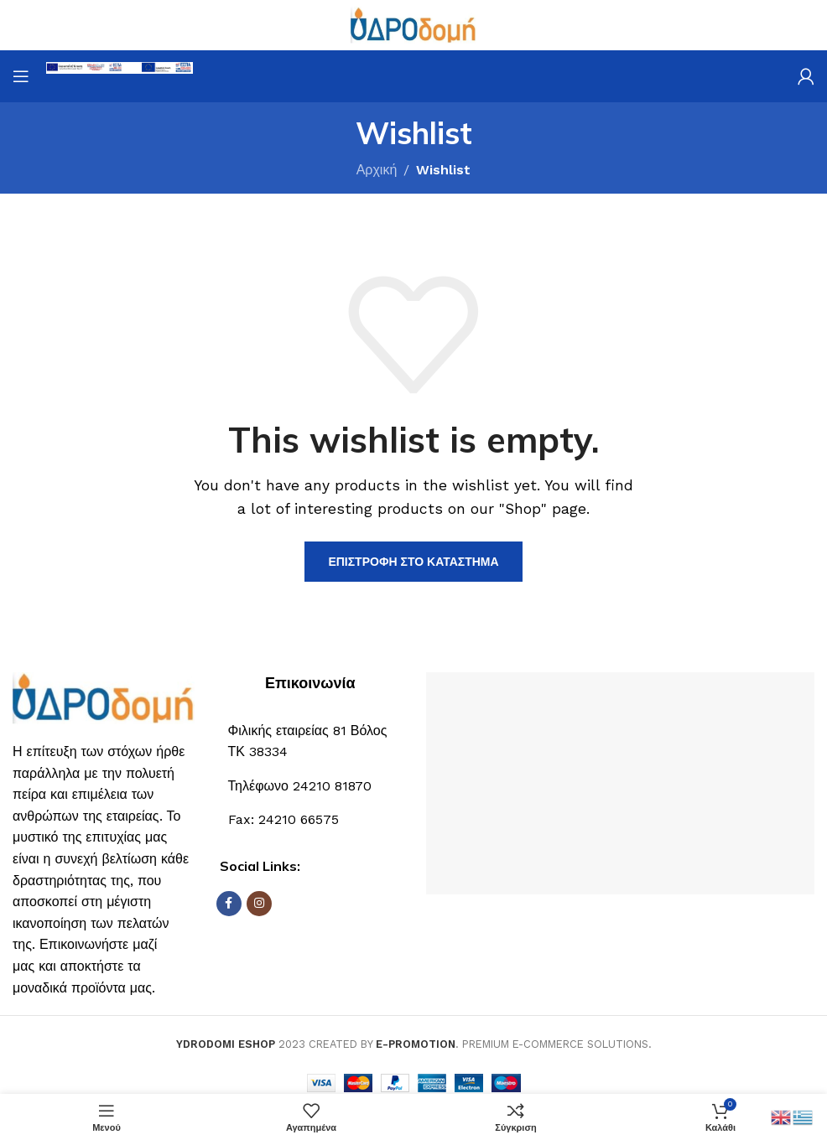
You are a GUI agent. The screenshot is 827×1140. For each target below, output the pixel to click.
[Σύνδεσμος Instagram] (259, 903)
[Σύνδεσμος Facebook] (229, 903)
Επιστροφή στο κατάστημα (413, 561)
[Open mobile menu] (21, 76)
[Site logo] (413, 24)
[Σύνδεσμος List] (311, 786)
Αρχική (377, 170)
